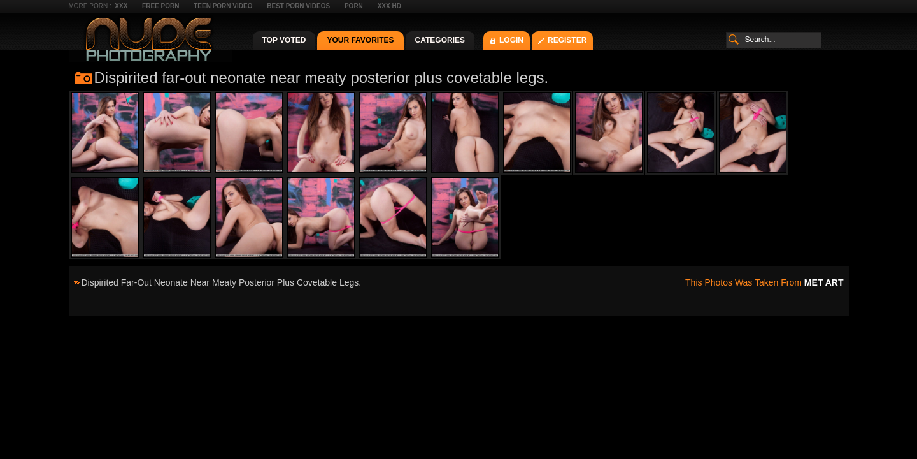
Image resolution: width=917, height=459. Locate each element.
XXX (121, 6)
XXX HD (389, 6)
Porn (354, 6)
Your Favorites (360, 40)
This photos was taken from (764, 282)
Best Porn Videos (298, 6)
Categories (440, 40)
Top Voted (284, 40)
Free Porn (160, 6)
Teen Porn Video (223, 6)
